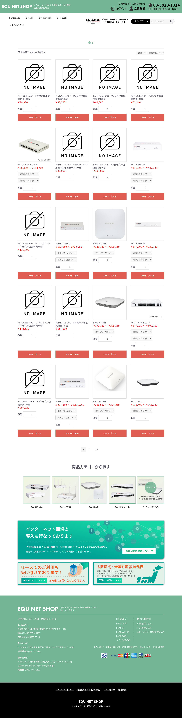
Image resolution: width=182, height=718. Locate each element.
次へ (97, 449)
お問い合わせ (138, 3)
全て (91, 42)
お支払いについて (113, 647)
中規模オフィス (144, 627)
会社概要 (122, 689)
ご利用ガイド (125, 3)
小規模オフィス (144, 623)
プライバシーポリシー (65, 689)
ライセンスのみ (16, 24)
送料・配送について (130, 647)
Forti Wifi (61, 17)
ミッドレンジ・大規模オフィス (150, 631)
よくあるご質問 (158, 647)
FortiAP (29, 17)
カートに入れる (34, 117)
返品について (145, 647)
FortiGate (14, 17)
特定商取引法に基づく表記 (88, 689)
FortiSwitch (44, 17)
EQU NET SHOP (91, 701)
